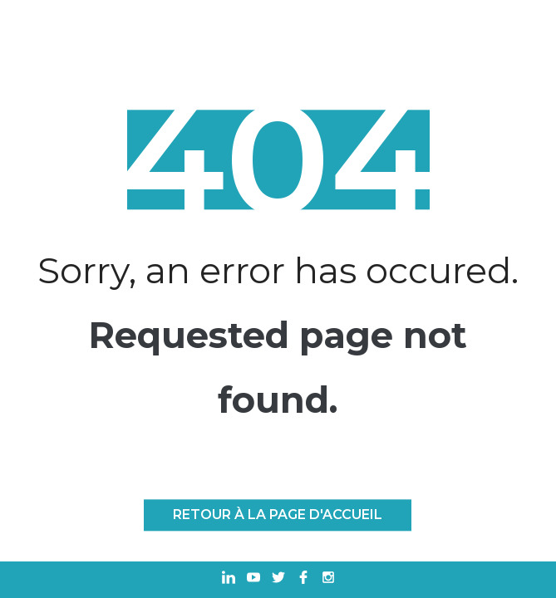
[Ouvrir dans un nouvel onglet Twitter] (278, 579)
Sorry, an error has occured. (278, 271)
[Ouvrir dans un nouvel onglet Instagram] (328, 579)
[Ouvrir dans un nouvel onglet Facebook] (303, 579)
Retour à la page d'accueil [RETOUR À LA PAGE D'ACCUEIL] (277, 514)
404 (277, 160)
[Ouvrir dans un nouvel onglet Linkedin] (228, 579)
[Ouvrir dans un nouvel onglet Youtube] (253, 579)
